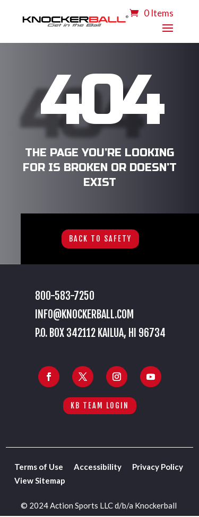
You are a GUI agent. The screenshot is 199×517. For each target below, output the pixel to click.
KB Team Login (100, 405)
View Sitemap (39, 480)
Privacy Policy (157, 466)
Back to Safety (100, 238)
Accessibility (98, 466)
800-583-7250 (64, 295)
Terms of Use (38, 466)
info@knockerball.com (84, 314)
